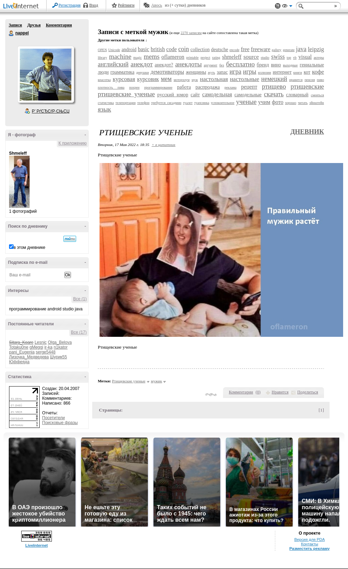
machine (120, 56)
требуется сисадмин (166, 103)
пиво (320, 80)
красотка (104, 80)
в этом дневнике (29, 247)
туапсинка (201, 103)
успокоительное (223, 103)
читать (303, 103)
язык (104, 109)
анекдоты (188, 64)
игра (235, 71)
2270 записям (191, 33)
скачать (274, 94)
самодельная (217, 94)
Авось (156, 5)
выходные (290, 65)
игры (249, 71)
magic (137, 57)
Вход (93, 5)
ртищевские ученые (126, 94)
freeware (260, 49)
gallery (277, 50)
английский (113, 64)
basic (143, 49)
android (128, 49)
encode (234, 50)
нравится (295, 80)
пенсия (309, 80)
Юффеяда (19, 361)
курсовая (124, 79)
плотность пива (111, 87)
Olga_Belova (60, 342)
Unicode (114, 50)
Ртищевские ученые (128, 381)
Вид (287, 7)
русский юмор (172, 94)
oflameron (172, 57)
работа (184, 87)
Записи (15, 25)
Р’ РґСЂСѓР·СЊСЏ (51, 111)
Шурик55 (58, 357)
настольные (244, 79)
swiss (278, 56)
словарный (297, 94)
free (245, 49)
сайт (195, 94)
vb (294, 57)
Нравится (280, 392)
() (258, 392)
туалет (187, 103)
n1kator (61, 347)
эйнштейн (316, 103)
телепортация (126, 103)
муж (195, 80)
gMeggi (36, 347)
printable (192, 57)
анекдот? (164, 64)
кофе (318, 71)
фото (277, 102)
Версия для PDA (309, 539)
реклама (230, 87)
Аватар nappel (45, 74)
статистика (106, 103)
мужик (156, 381)
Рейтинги (126, 5)
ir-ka (48, 347)
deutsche (219, 49)
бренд (263, 64)
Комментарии (59, 25)
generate (289, 50)
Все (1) (80, 298)
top (289, 57)
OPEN (102, 50)
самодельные (248, 94)
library (102, 57)
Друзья (33, 25)
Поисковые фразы (60, 422)
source (251, 57)
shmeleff (232, 57)
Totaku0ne (18, 347)
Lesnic (40, 342)
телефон (143, 103)
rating (216, 57)
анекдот (141, 64)
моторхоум (182, 80)
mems (151, 56)
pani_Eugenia (21, 352)
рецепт (249, 87)
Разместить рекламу (310, 548)
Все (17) (79, 332)
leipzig (316, 49)
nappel (11, 33)
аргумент (210, 65)
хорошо (290, 103)
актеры (319, 57)
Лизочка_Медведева (29, 357)
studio (265, 57)
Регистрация (69, 5)
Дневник (307, 131)
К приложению (72, 143)
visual (305, 57)
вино (276, 64)
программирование (158, 87)
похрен (134, 87)
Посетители (53, 417)
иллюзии (264, 72)
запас (222, 72)
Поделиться (307, 392)
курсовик (148, 79)
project (205, 57)
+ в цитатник (163, 145)
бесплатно (240, 64)
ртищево (274, 86)
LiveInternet (22, 6)
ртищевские (307, 86)
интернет (282, 72)
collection (199, 49)
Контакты (309, 544)
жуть (211, 72)
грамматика (122, 72)
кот (307, 72)
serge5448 (46, 352)
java (301, 49)
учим (264, 102)
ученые (246, 101)
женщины (196, 72)
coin (183, 49)
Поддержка (277, 6)
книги (297, 72)
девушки (142, 72)
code (171, 49)
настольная (214, 79)
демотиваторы (167, 72)
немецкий (274, 78)
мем (166, 78)
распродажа (208, 87)
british (158, 49)
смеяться (317, 95)
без (221, 65)
